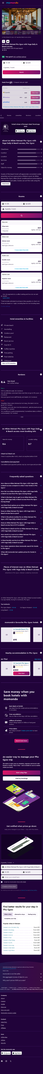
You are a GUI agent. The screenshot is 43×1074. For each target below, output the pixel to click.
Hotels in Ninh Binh (9, 928)
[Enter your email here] (23, 857)
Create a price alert (26, 711)
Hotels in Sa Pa (7, 923)
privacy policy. (33, 870)
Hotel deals (4, 968)
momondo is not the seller (22, 954)
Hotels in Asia (12, 968)
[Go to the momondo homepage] (12, 3)
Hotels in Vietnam (22, 968)
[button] (3, 3)
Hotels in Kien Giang (34, 968)
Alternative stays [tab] (20, 895)
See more (38, 639)
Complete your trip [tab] (10, 899)
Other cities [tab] (7, 895)
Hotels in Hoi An (8, 915)
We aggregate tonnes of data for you (22, 958)
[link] (21, 654)
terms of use (24, 870)
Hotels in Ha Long (8, 925)
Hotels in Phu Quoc (5, 969)
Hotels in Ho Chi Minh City (11, 908)
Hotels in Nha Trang (9, 920)
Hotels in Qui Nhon (9, 931)
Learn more (6, 298)
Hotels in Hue (7, 918)
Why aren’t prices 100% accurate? (22, 961)
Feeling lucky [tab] (32, 895)
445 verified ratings (19, 57)
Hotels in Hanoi (7, 913)
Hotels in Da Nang (8, 910)
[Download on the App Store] (31, 131)
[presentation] (31, 131)
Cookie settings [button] (5, 306)
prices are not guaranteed (9, 949)
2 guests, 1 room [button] (9, 67)
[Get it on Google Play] (20, 131)
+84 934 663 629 (7, 54)
